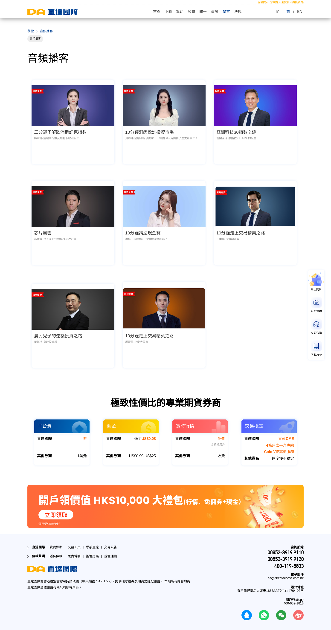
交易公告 (110, 541)
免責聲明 (74, 550)
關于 (203, 12)
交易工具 (74, 541)
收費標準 (55, 541)
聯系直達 (92, 541)
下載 (167, 12)
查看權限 (192, 627)
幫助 (179, 12)
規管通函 (110, 550)
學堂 (227, 12)
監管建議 (92, 550)
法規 (239, 12)
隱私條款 (55, 550)
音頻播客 (35, 38)
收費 (191, 12)
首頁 (155, 12)
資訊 (215, 12)
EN (301, 12)
